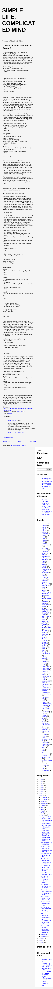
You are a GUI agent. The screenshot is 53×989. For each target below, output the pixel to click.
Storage (44, 715)
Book (43, 542)
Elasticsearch (46, 569)
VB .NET (44, 734)
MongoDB (45, 644)
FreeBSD (44, 585)
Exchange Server (45, 578)
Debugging (45, 559)
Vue (43, 750)
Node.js (44, 652)
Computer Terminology (45, 552)
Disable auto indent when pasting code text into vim (45, 833)
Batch (43, 538)
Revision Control (47, 694)
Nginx (43, 650)
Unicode (44, 729)
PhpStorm (45, 661)
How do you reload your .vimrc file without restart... (45, 879)
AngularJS (45, 529)
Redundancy (45, 684)
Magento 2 (45, 634)
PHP (43, 660)
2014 (41, 789)
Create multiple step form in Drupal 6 (45, 839)
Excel (43, 576)
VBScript (44, 736)
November (44, 799)
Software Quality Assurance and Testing (47, 705)
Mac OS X (45, 631)
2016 (41, 785)
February (44, 934)
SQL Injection (46, 708)
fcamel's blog (46, 963)
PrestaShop (45, 669)
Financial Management (46, 583)
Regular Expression (45, 686)
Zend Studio (45, 770)
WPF (43, 763)
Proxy (43, 678)
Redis (43, 682)
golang (44, 590)
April (42, 813)
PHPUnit (44, 663)
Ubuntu (44, 728)
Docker (44, 564)
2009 (41, 940)
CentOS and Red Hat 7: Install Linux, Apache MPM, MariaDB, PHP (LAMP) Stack (46, 504)
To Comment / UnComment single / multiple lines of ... (46, 849)
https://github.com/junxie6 (46, 479)
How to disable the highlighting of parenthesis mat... (46, 892)
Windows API (46, 755)
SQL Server (45, 712)
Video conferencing (46, 738)
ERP (43, 574)
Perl (43, 657)
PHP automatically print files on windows (46, 921)
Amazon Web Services (46, 524)
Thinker (44, 976)
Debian (44, 558)
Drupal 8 (44, 567)
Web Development (46, 753)
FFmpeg (44, 580)
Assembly (45, 533)
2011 (41, 795)
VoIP (43, 747)
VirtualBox (45, 742)
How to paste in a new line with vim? (46, 903)
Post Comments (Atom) (18, 445)
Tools (43, 721)
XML (43, 768)
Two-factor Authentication (46, 724)
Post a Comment (8, 437)
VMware (44, 746)
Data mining (45, 556)
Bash (43, 537)
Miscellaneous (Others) (46, 639)
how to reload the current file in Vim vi (46, 855)
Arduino (44, 532)
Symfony (44, 716)
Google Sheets (46, 598)
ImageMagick (46, 610)
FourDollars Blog (47, 965)
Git (42, 589)
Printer (44, 671)
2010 (41, 938)
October (44, 801)
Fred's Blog (45, 966)
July (42, 807)
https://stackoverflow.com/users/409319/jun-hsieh (47, 483)
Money (44, 642)
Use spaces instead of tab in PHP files (46, 886)
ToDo (43, 720)
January (44, 936)
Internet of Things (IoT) (45, 612)
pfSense (44, 658)
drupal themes (12, 420)
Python (44, 679)
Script (43, 700)
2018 (41, 781)
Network (44, 647)
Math (43, 637)
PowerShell (45, 668)
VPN (43, 749)
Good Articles (46, 595)
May (42, 811)
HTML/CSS (45, 605)
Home (19, 441)
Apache (44, 530)
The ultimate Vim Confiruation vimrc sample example (46, 861)
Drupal (10, 413)
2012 (41, 793)
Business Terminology (45, 544)
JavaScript (45, 621)
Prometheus (45, 676)
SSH (43, 713)
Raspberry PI (46, 681)
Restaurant (45, 689)
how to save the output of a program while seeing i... (46, 868)
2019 (41, 779)
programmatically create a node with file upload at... (46, 819)
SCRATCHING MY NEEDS (46, 972)
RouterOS (45, 697)
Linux (43, 626)
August (43, 805)
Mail (43, 635)
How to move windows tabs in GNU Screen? (46, 909)
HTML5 (44, 606)
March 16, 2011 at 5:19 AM (16, 432)
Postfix (44, 665)
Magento (44, 632)
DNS (43, 563)
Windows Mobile (47, 760)
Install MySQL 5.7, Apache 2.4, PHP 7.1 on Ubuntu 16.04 (47, 512)
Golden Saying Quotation (46, 592)
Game (43, 587)
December (44, 797)
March (43, 815)
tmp (43, 718)
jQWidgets (45, 624)
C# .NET (44, 548)
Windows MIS (46, 757)
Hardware (45, 601)
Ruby (43, 699)
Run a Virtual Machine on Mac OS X (45, 898)
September (44, 803)
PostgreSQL (45, 666)
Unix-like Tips (46, 731)
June (43, 809)
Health (44, 603)
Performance (46, 653)
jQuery (44, 623)
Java (43, 619)
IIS (42, 608)
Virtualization (46, 744)
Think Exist (45, 975)
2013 (41, 791)
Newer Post (6, 441)
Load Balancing (46, 627)
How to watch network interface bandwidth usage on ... (45, 929)
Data (43, 555)
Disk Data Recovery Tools (46, 873)
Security (44, 702)
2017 (41, 783)
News (43, 648)
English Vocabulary (45, 571)
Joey (43, 985)
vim (43, 741)
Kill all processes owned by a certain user (46, 915)
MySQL (44, 645)
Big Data (44, 540)
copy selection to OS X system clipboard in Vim (46, 826)
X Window (45, 765)
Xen (43, 767)
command (45, 550)
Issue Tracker (46, 616)
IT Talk (44, 618)
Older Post (32, 441)
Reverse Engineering (45, 691)
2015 (41, 787)
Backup (44, 535)
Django (44, 561)
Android (44, 527)
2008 (41, 942)
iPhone (44, 614)
